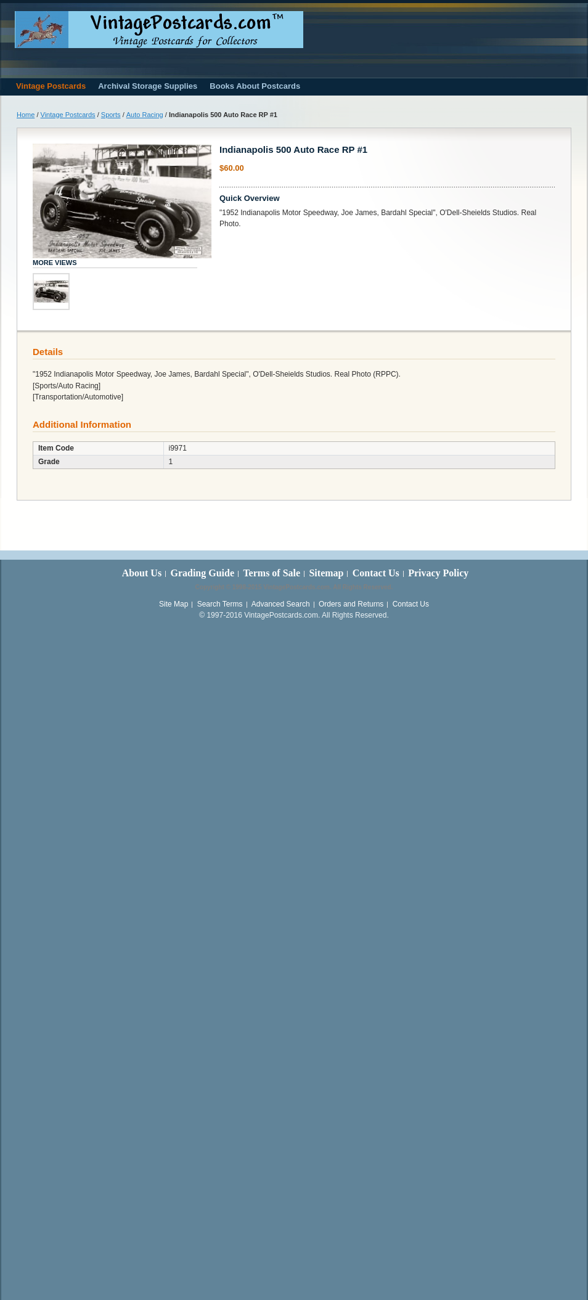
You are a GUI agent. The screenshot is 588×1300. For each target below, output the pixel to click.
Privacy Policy (438, 573)
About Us (141, 573)
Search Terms (220, 604)
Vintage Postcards (68, 114)
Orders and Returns (351, 604)
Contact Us (376, 573)
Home (26, 114)
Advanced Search (280, 604)
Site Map (173, 604)
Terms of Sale (271, 573)
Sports (111, 114)
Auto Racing (144, 114)
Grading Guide (202, 573)
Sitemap (326, 573)
